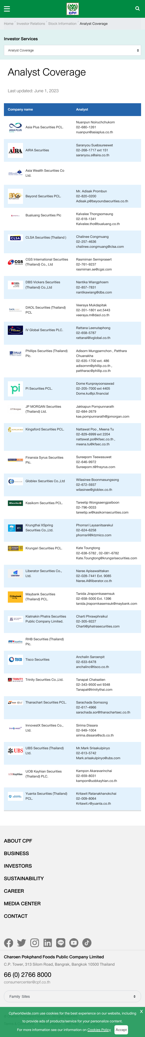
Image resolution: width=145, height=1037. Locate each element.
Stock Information (62, 24)
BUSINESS (16, 853)
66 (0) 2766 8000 (27, 975)
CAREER (14, 891)
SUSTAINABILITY (24, 878)
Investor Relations (31, 24)
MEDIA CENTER (22, 904)
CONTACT (15, 916)
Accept (121, 1030)
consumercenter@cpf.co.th (27, 982)
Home (8, 24)
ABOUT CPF (18, 841)
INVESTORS (18, 866)
